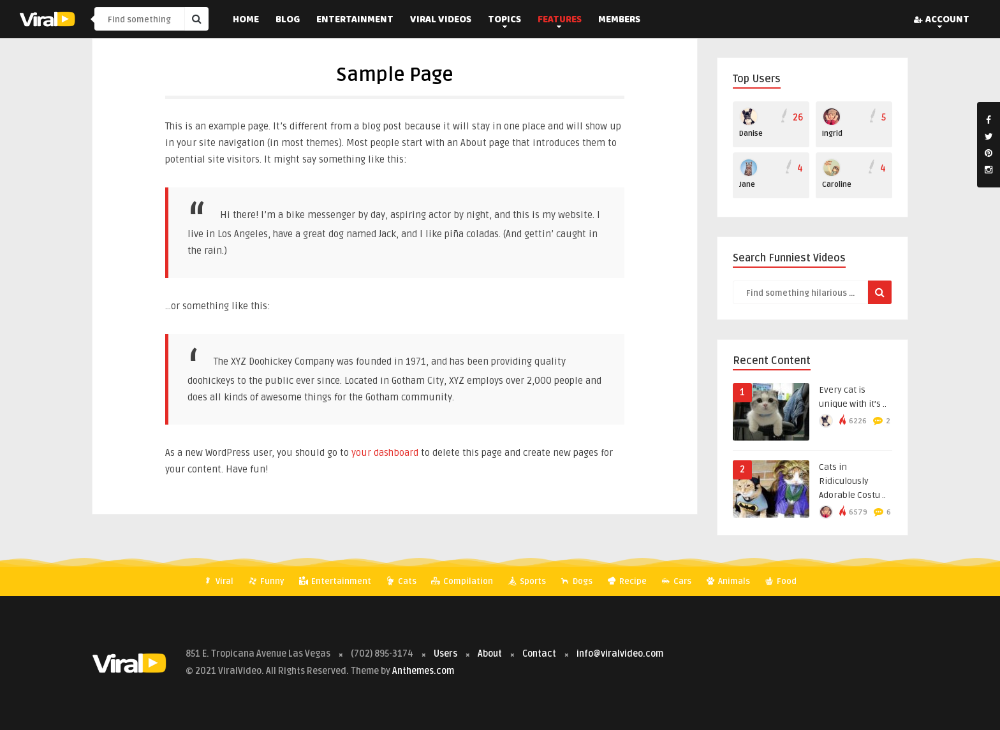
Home (246, 20)
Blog (288, 20)
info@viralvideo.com (620, 653)
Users (446, 653)
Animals (728, 581)
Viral (218, 581)
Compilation (462, 581)
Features (560, 20)
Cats (401, 581)
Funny (266, 581)
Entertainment (354, 20)
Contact (539, 653)
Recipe (627, 581)
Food (781, 581)
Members (619, 20)
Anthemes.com (423, 671)
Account (941, 20)
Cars (676, 581)
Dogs (576, 581)
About (490, 653)
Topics (504, 20)
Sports (527, 581)
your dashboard (384, 452)
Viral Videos (440, 20)
